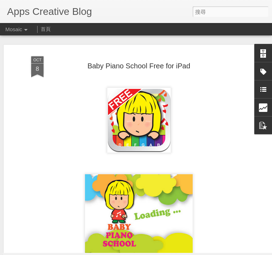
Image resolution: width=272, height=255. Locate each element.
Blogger (149, 250)
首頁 (46, 29)
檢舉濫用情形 (170, 250)
